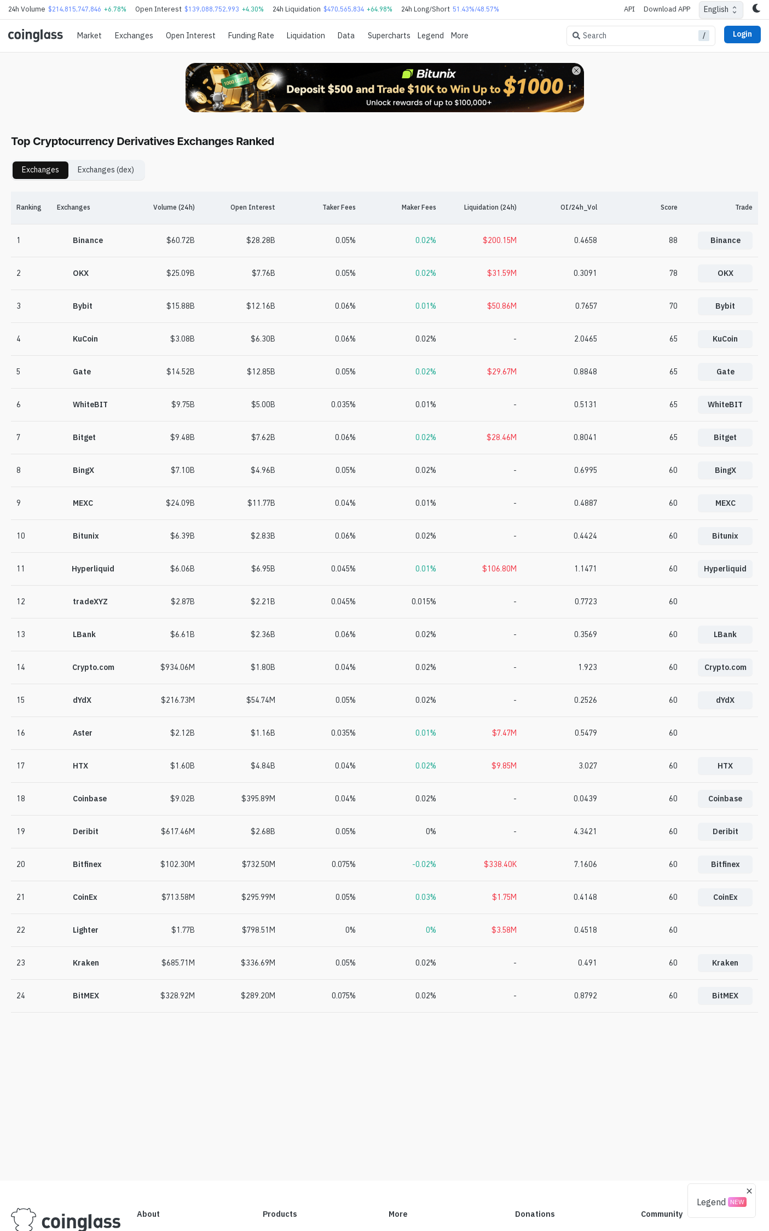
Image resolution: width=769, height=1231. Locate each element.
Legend (431, 36)
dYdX (725, 700)
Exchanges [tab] (40, 170)
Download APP (667, 9)
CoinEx (725, 897)
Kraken (725, 963)
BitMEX (725, 996)
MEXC (725, 503)
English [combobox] (716, 9)
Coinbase (725, 799)
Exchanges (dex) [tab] (106, 170)
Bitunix (725, 536)
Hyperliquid (725, 569)
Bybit (725, 306)
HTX (725, 766)
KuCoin (725, 339)
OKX (725, 273)
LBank (725, 634)
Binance (725, 240)
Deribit (725, 831)
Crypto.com (725, 667)
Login (742, 34)
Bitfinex (725, 864)
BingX (725, 470)
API (629, 9)
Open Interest (191, 36)
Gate (725, 372)
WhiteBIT (725, 404)
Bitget (725, 437)
